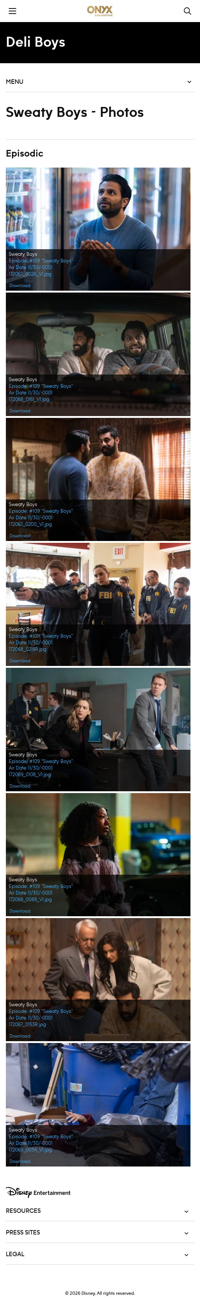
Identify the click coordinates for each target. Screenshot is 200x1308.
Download (20, 285)
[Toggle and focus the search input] (187, 11)
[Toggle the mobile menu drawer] (12, 11)
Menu (98, 82)
